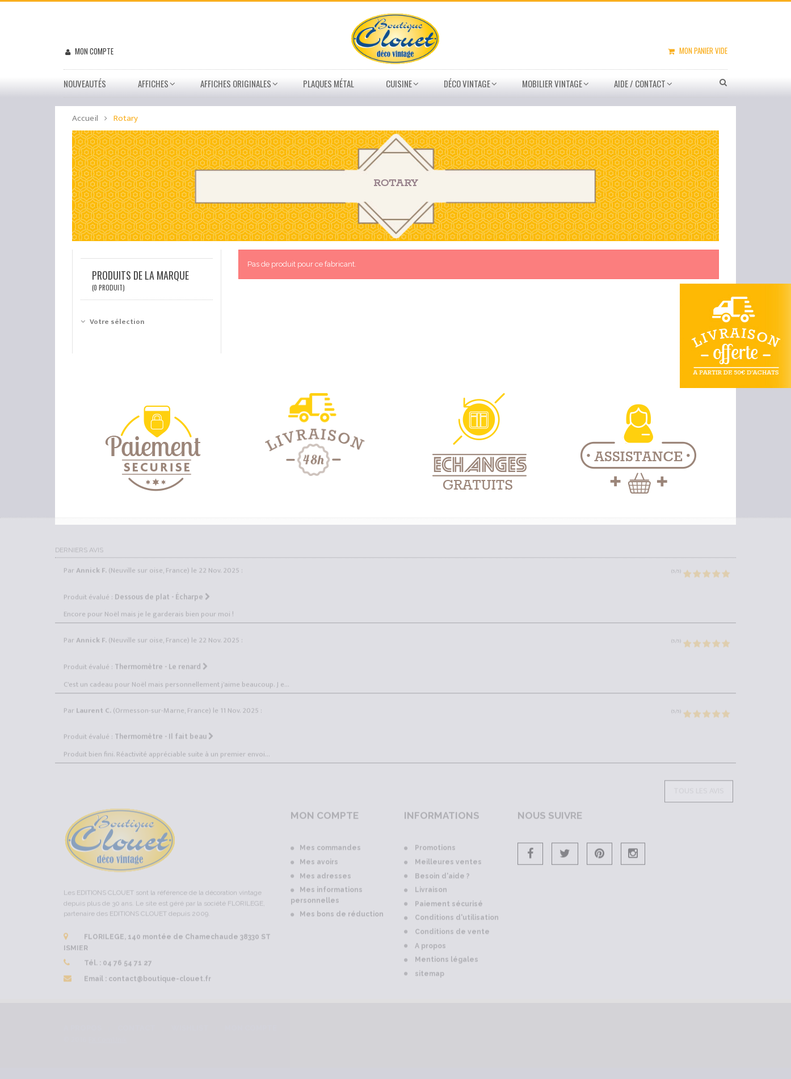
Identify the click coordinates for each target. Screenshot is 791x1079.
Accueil (85, 118)
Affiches (153, 83)
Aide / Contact (640, 83)
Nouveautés (85, 83)
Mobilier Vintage (552, 83)
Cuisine (399, 83)
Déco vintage (467, 83)
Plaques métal (328, 83)
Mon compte (93, 51)
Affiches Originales (235, 83)
